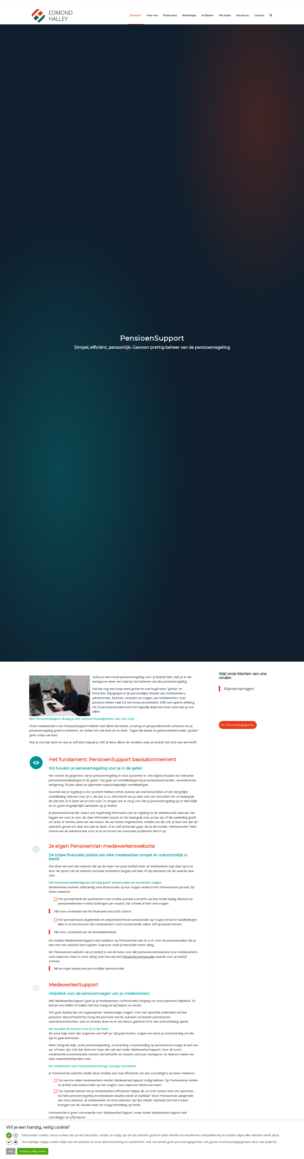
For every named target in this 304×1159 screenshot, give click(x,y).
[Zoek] (271, 15)
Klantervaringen (239, 688)
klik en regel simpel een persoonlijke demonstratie (89, 968)
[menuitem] (135, 15)
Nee (10, 1151)
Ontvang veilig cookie (32, 1151)
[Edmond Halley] (52, 15)
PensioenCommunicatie (138, 957)
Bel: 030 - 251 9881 (42, 3)
